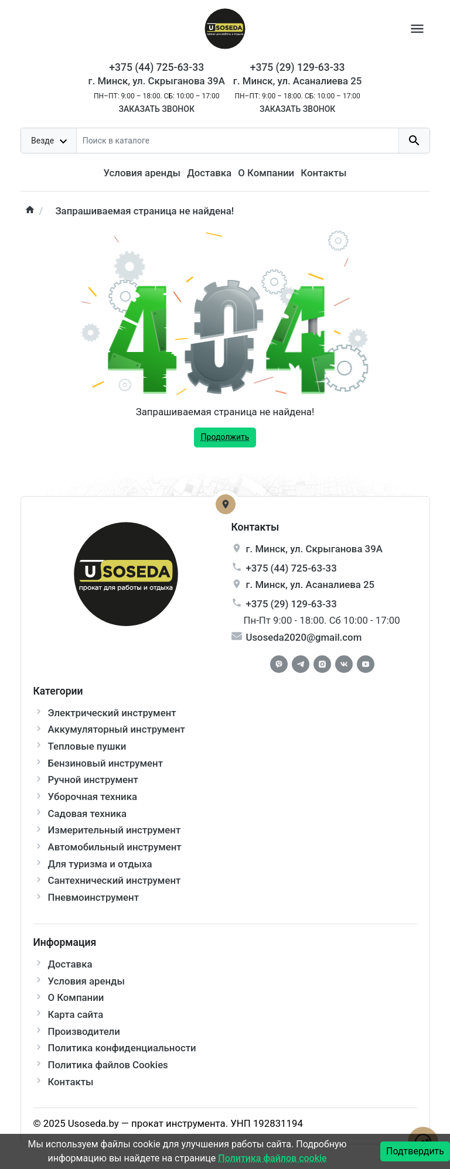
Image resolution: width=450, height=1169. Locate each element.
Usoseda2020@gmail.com (304, 637)
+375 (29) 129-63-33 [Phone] (297, 67)
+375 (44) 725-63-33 (291, 568)
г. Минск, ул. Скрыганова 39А (156, 81)
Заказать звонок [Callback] (156, 109)
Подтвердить (415, 1151)
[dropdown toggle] (49, 140)
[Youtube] (365, 664)
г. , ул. (314, 549)
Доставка (209, 173)
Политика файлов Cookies (108, 1065)
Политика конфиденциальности (122, 1048)
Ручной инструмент (93, 779)
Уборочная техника (92, 796)
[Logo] (225, 27)
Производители (84, 1031)
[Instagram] (322, 664)
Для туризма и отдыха (100, 864)
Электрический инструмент (112, 713)
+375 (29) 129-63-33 (291, 604)
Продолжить (225, 437)
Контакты (323, 173)
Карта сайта (76, 1014)
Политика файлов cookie (272, 1158)
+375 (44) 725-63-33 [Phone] (156, 67)
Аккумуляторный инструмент (116, 729)
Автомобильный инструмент (115, 847)
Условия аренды (142, 173)
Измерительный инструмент (114, 830)
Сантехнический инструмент (114, 880)
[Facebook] (279, 664)
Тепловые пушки (87, 746)
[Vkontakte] (344, 664)
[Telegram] (300, 664)
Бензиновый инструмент (105, 763)
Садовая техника (87, 813)
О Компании (266, 173)
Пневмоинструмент (93, 897)
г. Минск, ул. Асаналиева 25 (297, 81)
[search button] (413, 140)
